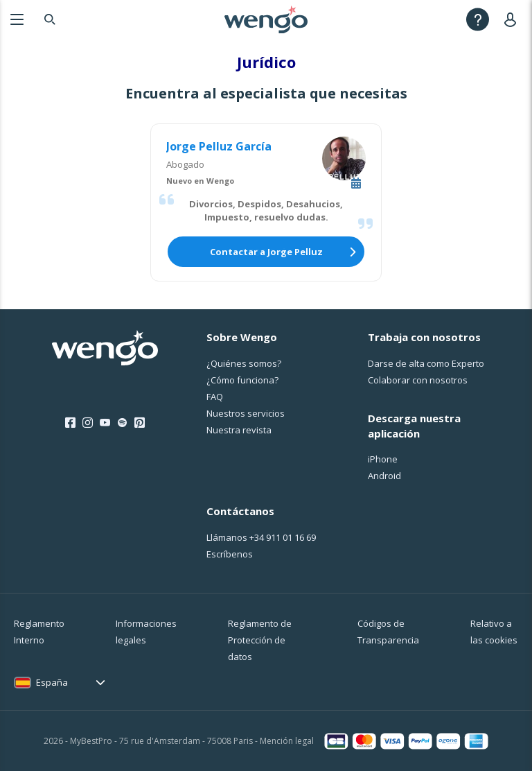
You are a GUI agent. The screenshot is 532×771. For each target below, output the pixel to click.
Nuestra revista (239, 430)
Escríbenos (229, 554)
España (52, 682)
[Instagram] (87, 423)
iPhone (383, 459)
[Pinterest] (139, 423)
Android (384, 475)
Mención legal (287, 741)
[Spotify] (122, 423)
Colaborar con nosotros (418, 380)
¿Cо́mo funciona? (242, 380)
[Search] (50, 19)
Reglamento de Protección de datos (260, 640)
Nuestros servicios (245, 413)
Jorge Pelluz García (219, 146)
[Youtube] (105, 423)
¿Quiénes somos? (243, 363)
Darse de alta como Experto (426, 363)
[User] (513, 19)
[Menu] (17, 19)
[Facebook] (70, 423)
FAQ (214, 396)
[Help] (477, 19)
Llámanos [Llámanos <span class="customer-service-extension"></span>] (261, 537)
